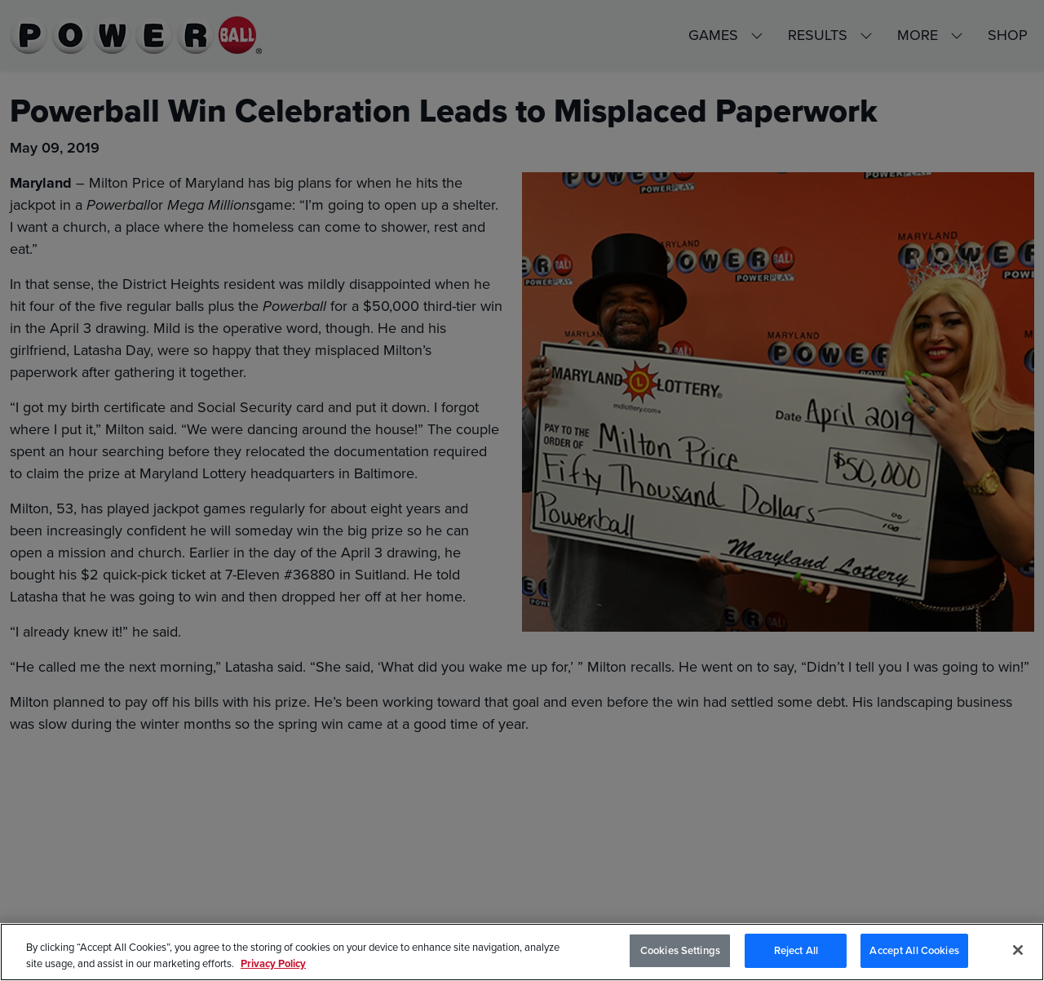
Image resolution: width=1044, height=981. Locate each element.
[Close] (1018, 950)
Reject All (796, 950)
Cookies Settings (680, 950)
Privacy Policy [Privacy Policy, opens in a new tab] (273, 963)
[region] (522, 952)
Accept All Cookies (913, 950)
